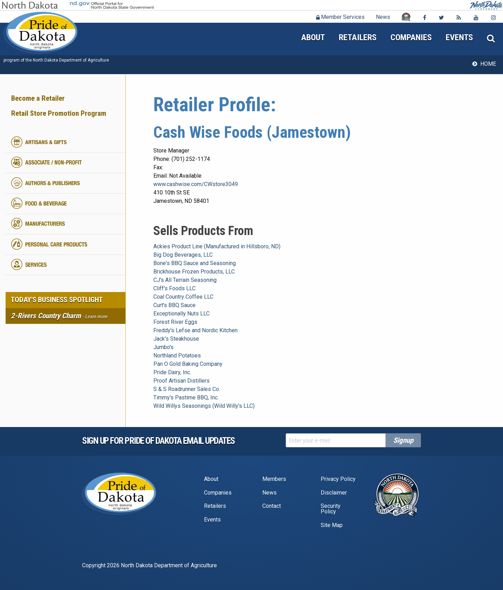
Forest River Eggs (175, 322)
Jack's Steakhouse (176, 338)
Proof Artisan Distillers (181, 380)
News (383, 17)
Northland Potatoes (177, 355)
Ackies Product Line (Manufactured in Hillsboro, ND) (216, 246)
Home (488, 64)
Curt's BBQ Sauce (174, 305)
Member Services (340, 17)
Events (459, 37)
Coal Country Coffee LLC (183, 296)
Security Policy (331, 509)
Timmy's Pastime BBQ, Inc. (186, 397)
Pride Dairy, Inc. (172, 372)
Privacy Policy (338, 479)
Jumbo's (163, 347)
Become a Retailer (38, 98)
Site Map (332, 525)
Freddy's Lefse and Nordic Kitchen (195, 330)
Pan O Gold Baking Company (188, 364)
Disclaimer (334, 492)
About (313, 37)
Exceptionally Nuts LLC (181, 313)
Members (274, 479)
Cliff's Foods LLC (174, 288)
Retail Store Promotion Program (58, 113)
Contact (271, 506)
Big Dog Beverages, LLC (183, 254)
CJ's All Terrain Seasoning (185, 280)
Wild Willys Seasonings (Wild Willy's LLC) (204, 406)
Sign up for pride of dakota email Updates (158, 440)
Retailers (358, 37)
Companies (411, 37)
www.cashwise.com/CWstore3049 (195, 184)
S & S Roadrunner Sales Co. (186, 389)
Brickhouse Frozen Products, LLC (194, 271)
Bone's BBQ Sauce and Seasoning (194, 263)
